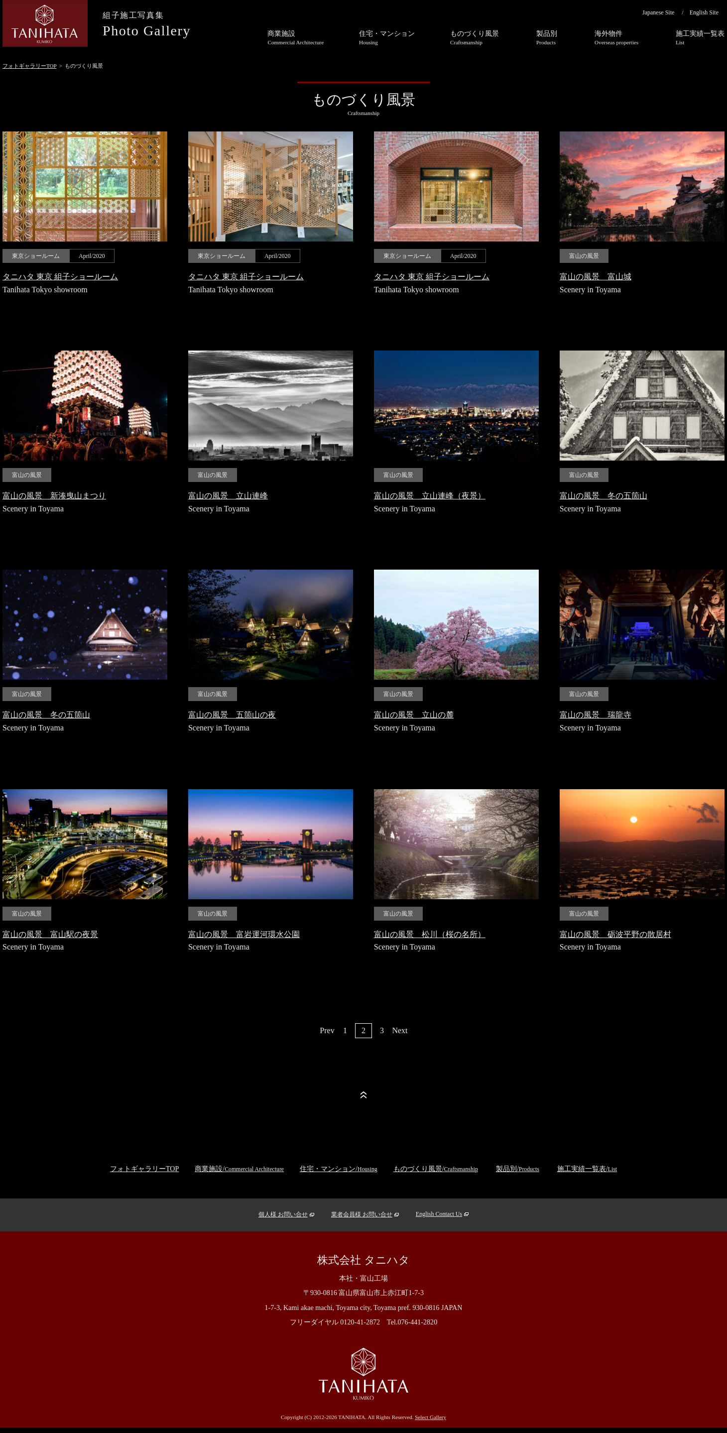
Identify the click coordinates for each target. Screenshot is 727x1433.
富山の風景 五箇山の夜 (232, 715)
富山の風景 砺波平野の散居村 (615, 934)
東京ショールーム (36, 255)
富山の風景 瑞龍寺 (595, 715)
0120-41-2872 (360, 1322)
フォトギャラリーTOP (29, 66)
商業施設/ (239, 1169)
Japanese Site (658, 12)
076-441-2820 (417, 1322)
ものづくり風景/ (435, 1169)
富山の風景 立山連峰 (228, 495)
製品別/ (517, 1169)
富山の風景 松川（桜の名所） (429, 934)
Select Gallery (430, 1417)
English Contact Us (439, 1213)
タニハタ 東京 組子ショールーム (60, 276)
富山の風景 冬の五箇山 (603, 495)
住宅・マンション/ (338, 1169)
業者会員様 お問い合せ (361, 1214)
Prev (327, 1030)
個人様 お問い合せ (283, 1214)
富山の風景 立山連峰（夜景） (429, 495)
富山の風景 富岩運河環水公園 (244, 934)
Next (399, 1030)
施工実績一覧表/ (587, 1169)
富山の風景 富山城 (595, 276)
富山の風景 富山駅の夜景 (50, 934)
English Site (704, 12)
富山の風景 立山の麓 (414, 715)
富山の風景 (584, 255)
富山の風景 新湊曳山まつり (54, 495)
